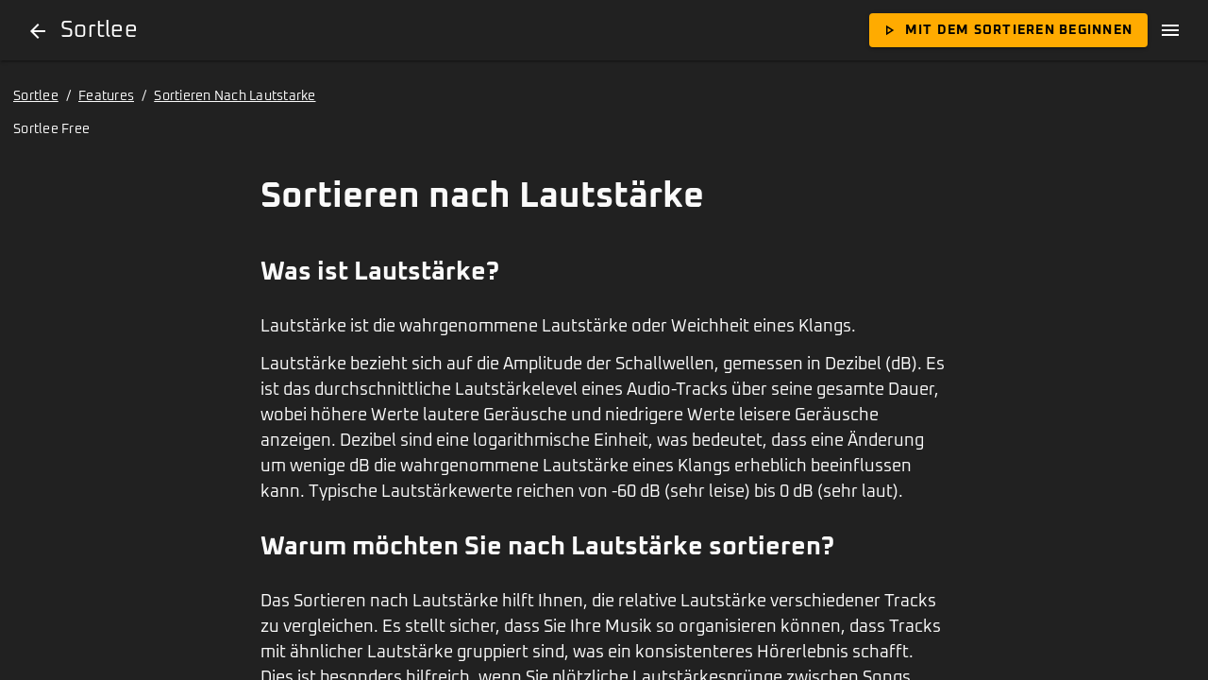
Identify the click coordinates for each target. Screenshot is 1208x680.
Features (106, 96)
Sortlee (36, 96)
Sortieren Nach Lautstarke (234, 96)
